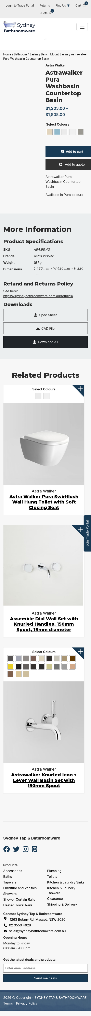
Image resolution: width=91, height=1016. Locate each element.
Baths (7, 876)
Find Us (63, 5)
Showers (10, 894)
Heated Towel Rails (17, 905)
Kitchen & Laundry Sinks (65, 882)
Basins (33, 54)
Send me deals (45, 978)
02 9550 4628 (17, 925)
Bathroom (20, 54)
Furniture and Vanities (20, 888)
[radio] (49, 132)
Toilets (52, 876)
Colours (63, 124)
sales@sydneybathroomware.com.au (34, 931)
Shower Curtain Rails (19, 899)
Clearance (55, 899)
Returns (45, 5)
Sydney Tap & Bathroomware (31, 838)
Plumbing (54, 871)
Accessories (12, 871)
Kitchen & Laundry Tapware (61, 890)
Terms (8, 1003)
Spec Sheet (45, 315)
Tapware (9, 882)
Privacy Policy (27, 1003)
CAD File (45, 328)
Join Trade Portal (87, 533)
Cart (80, 5)
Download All (45, 342)
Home (7, 54)
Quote (46, 13)
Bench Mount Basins (54, 54)
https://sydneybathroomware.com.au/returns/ (38, 296)
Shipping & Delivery (62, 904)
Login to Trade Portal (20, 5)
